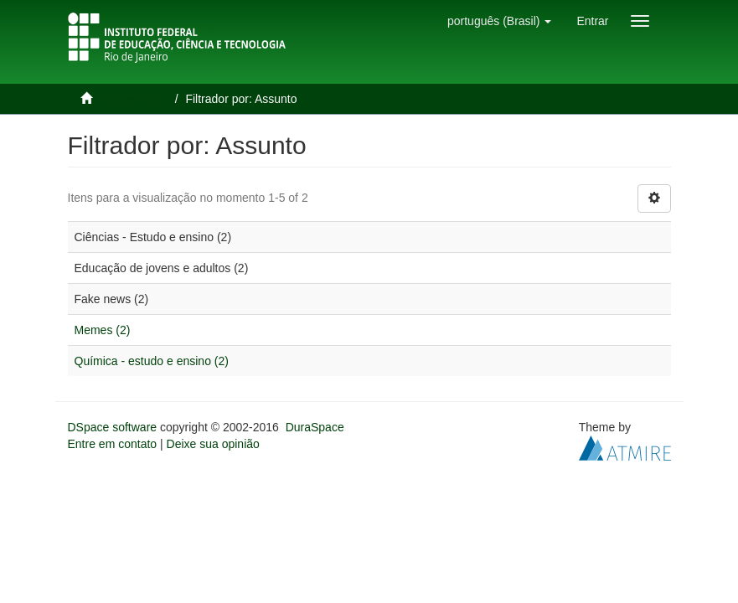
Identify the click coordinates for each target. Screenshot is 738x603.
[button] (499, 21)
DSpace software (112, 427)
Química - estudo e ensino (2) (152, 361)
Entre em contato (112, 444)
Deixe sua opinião (213, 444)
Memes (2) (103, 330)
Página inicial (133, 99)
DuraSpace (315, 427)
